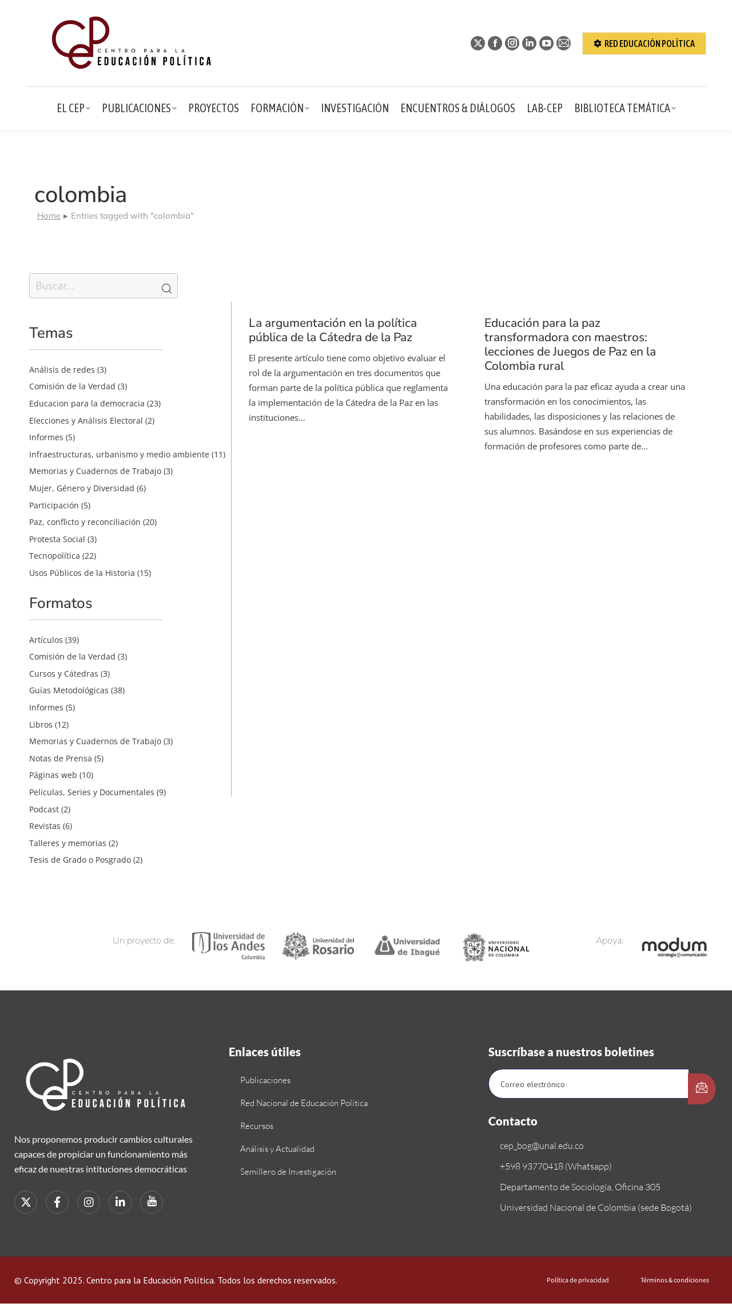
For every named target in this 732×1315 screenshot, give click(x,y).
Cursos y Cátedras (63, 673)
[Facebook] (57, 1202)
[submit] (701, 1088)
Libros (41, 724)
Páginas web (53, 774)
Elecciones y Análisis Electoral (86, 420)
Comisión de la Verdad (72, 386)
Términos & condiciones (674, 1280)
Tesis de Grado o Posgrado (80, 859)
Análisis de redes (62, 369)
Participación (54, 505)
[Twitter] (25, 1202)
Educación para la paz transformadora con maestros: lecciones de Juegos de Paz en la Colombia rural (570, 344)
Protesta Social (57, 539)
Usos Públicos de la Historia (82, 572)
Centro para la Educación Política (150, 1280)
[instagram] (88, 1202)
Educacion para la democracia (87, 403)
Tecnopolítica (54, 555)
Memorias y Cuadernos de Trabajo (95, 470)
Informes (46, 437)
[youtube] (151, 1202)
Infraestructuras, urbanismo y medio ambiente (119, 454)
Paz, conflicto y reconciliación (85, 521)
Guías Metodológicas (69, 690)
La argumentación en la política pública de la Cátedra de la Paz (333, 330)
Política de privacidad (578, 1280)
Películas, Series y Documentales (91, 792)
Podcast (44, 809)
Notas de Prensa (60, 758)
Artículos (46, 639)
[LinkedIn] (120, 1202)
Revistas (45, 825)
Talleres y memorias (67, 843)
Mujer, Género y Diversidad (81, 488)
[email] (588, 1084)
